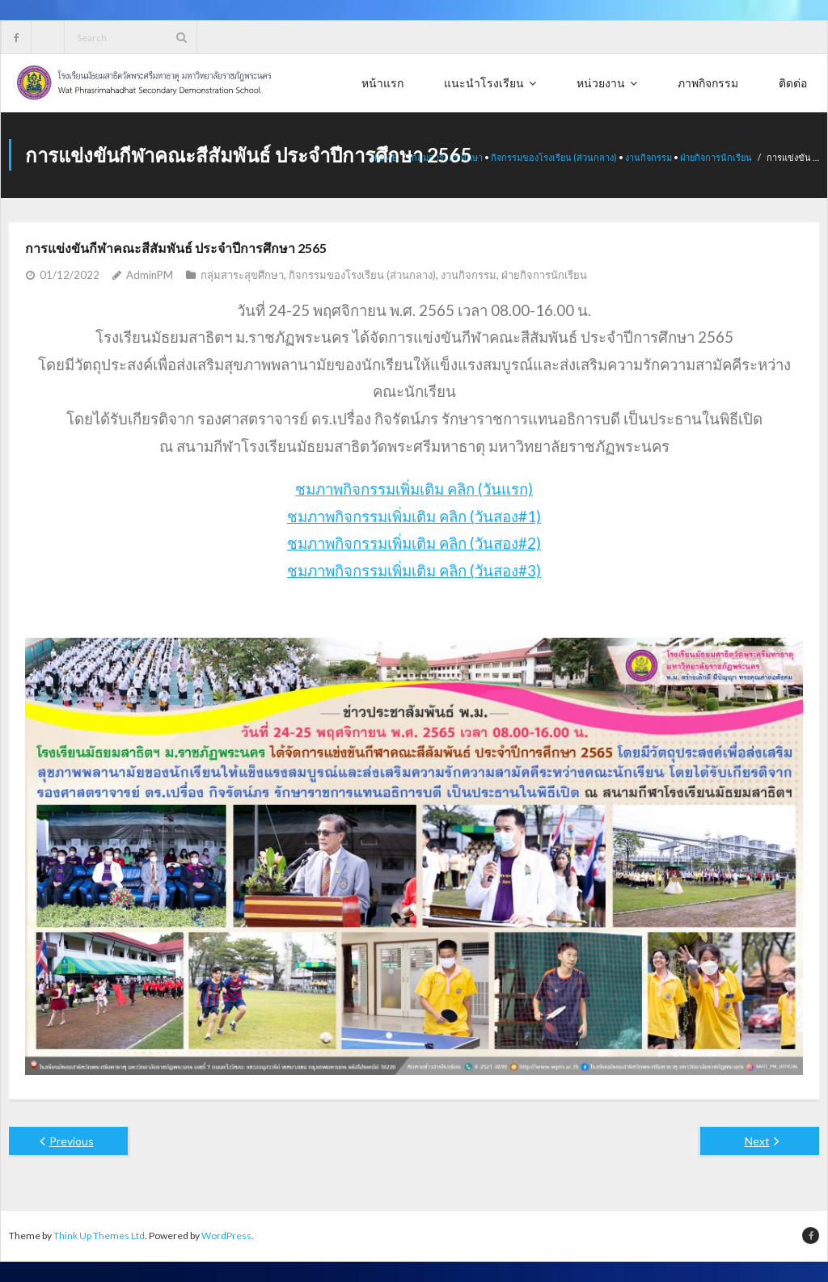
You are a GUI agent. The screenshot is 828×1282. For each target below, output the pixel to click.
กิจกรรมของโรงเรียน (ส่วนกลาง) (554, 157)
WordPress (226, 1235)
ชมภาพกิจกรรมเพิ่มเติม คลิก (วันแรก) (414, 489)
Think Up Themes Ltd (99, 1235)
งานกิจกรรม (648, 157)
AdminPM (149, 274)
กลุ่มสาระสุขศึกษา (242, 274)
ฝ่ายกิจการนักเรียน (716, 157)
